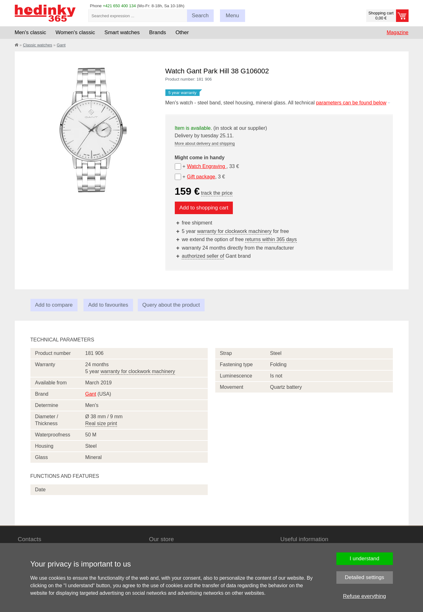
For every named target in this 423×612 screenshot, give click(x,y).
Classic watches (37, 45)
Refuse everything (364, 596)
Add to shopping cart (203, 208)
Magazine (397, 32)
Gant (61, 45)
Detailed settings (364, 577)
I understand (364, 559)
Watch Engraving (207, 166)
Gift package (201, 176)
